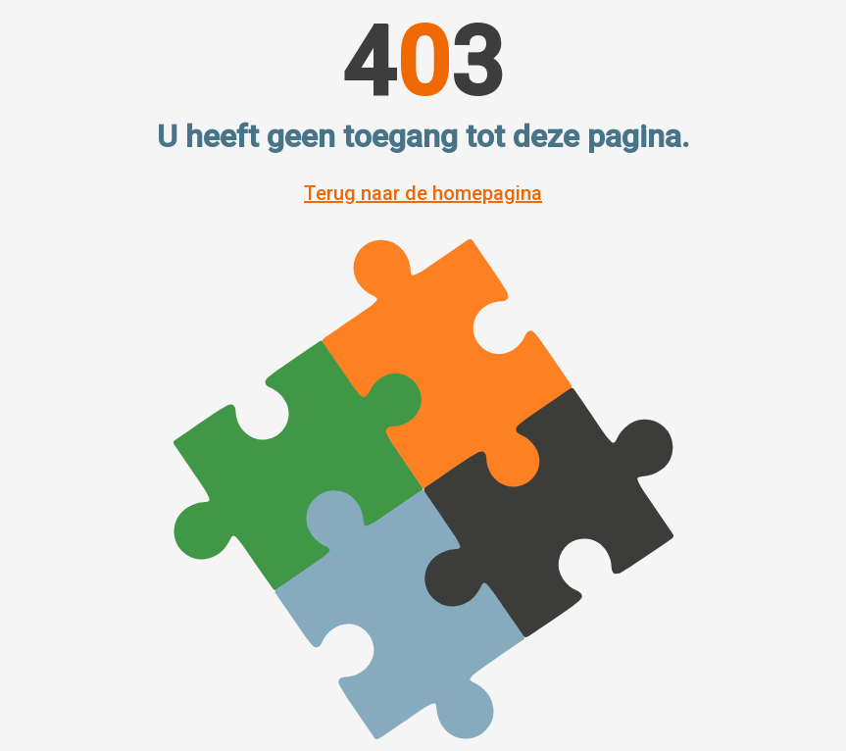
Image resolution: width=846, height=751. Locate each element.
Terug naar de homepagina (423, 193)
